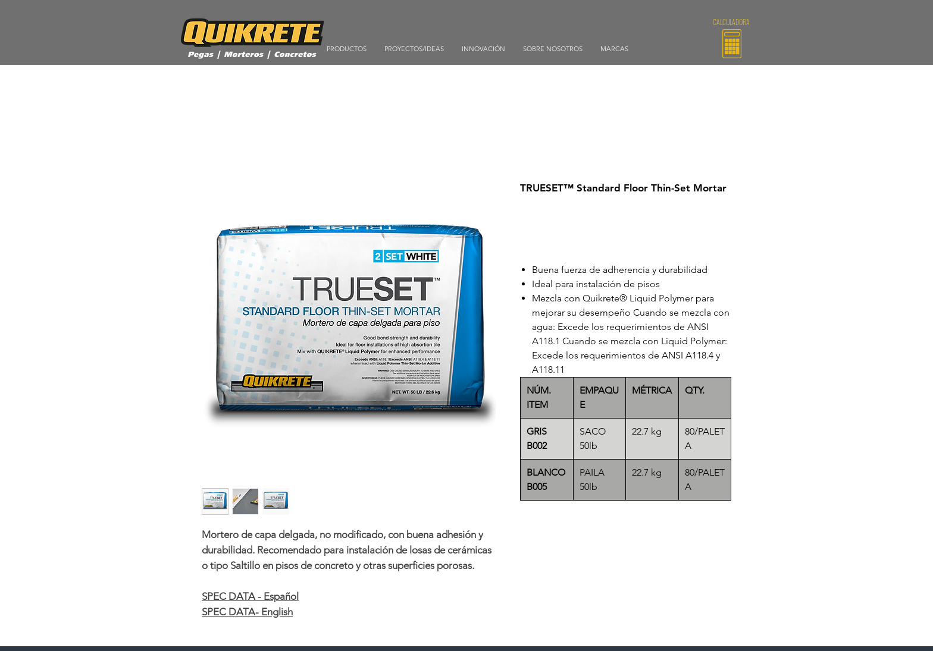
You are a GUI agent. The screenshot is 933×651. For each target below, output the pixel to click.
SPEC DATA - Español (250, 596)
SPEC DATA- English (247, 612)
